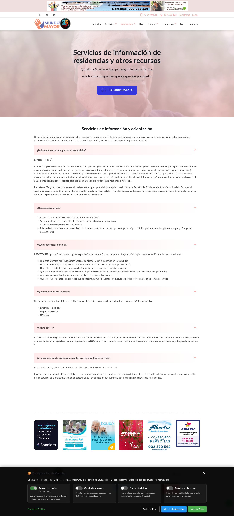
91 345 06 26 (150, 14)
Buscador (96, 24)
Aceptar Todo (197, 509)
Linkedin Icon (46, 15)
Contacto (193, 24)
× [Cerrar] (204, 473)
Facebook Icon (39, 15)
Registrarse (184, 14)
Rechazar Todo (149, 509)
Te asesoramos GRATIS (120, 89)
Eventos (153, 24)
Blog (141, 24)
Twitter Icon (54, 15)
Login (195, 14)
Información (128, 24)
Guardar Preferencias (174, 509)
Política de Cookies (36, 509)
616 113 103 (170, 14)
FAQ (182, 24)
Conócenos (169, 24)
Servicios (111, 24)
